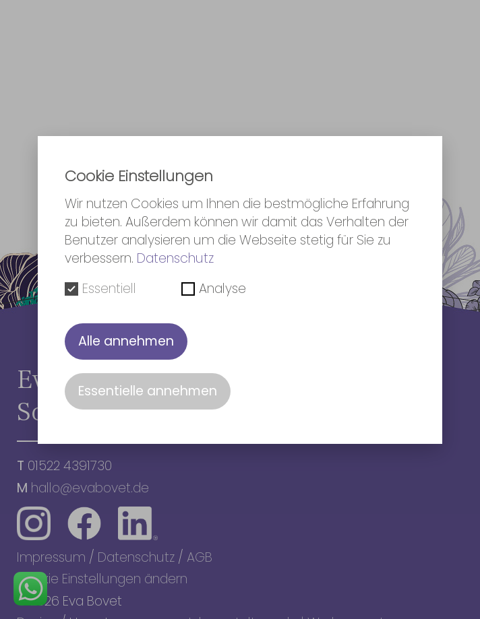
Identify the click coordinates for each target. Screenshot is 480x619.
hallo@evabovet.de (90, 488)
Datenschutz (136, 557)
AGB (199, 557)
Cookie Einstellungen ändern (102, 579)
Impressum (51, 557)
